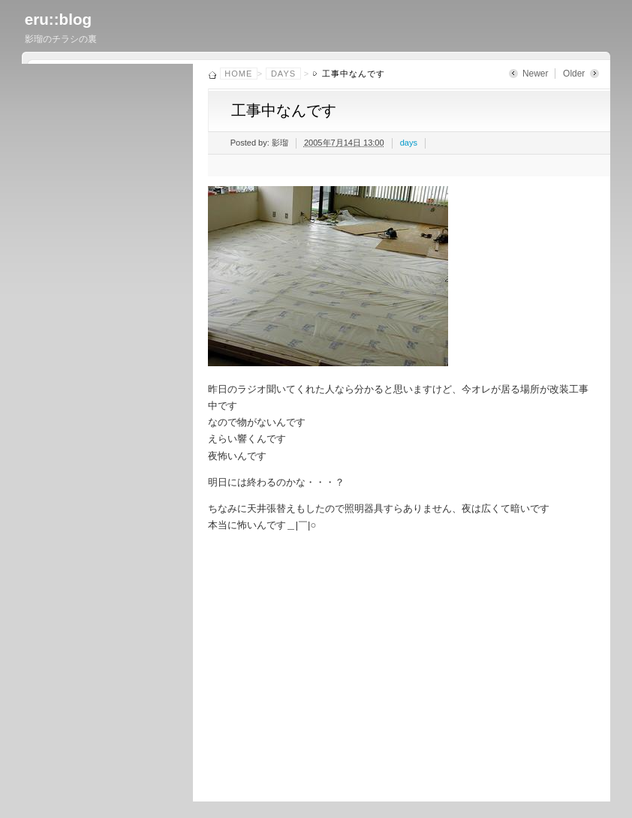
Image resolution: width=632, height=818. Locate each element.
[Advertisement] (413, 663)
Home (238, 73)
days (283, 73)
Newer (535, 73)
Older (574, 73)
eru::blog (58, 19)
